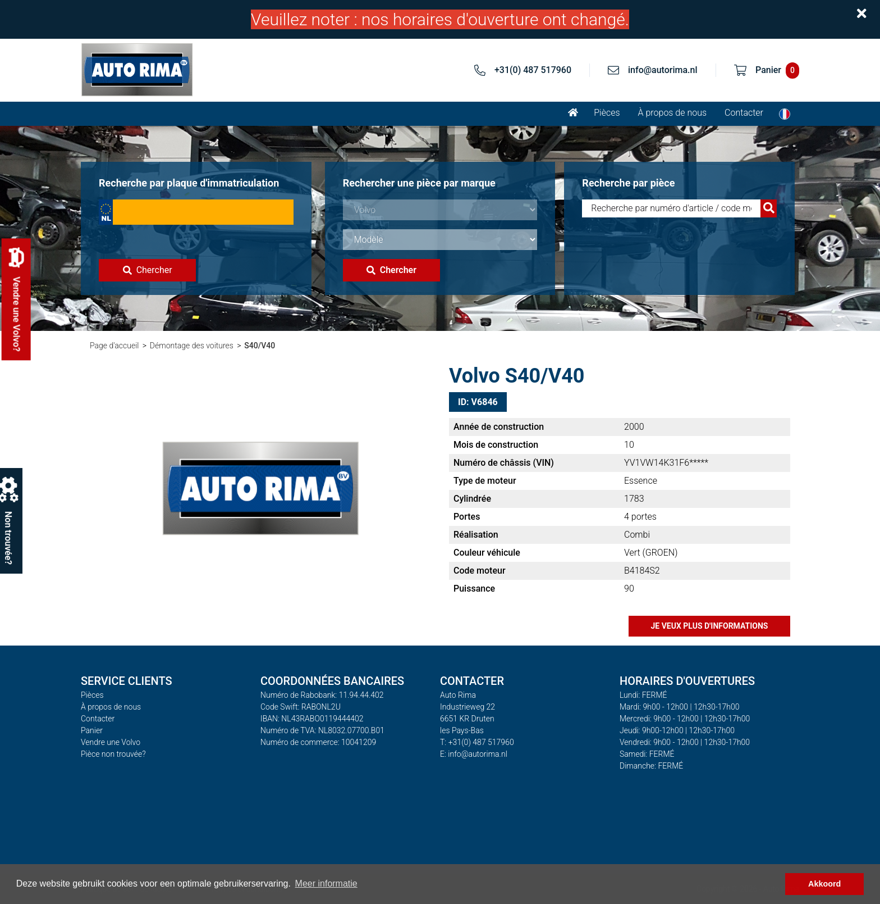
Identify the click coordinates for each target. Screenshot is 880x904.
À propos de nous (672, 112)
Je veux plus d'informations (709, 625)
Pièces (607, 112)
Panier (92, 730)
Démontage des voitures (191, 345)
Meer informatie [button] (326, 883)
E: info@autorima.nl (473, 753)
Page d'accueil (114, 345)
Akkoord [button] (824, 883)
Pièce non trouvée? (113, 753)
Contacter (744, 112)
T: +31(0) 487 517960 (477, 742)
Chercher (147, 270)
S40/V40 (259, 345)
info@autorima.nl (663, 70)
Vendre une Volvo (110, 742)
